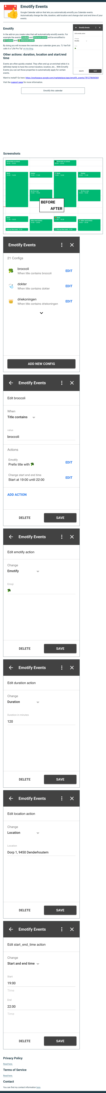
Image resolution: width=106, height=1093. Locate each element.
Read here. (8, 1064)
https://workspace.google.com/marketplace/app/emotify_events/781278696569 (62, 78)
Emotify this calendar (53, 90)
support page (17, 82)
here (38, 1087)
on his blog (28, 48)
